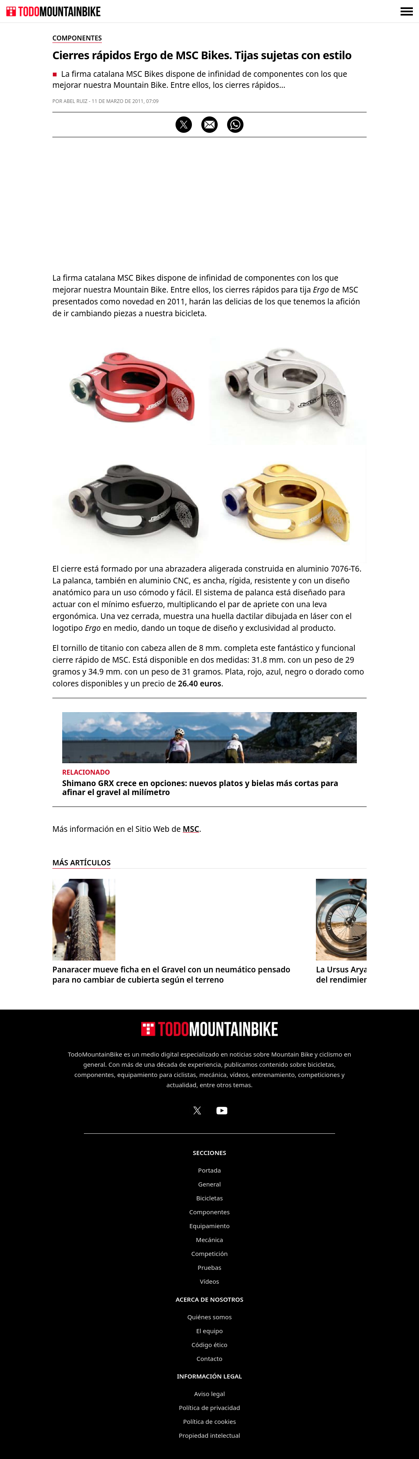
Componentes (209, 1212)
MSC (191, 829)
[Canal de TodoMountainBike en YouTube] (222, 1110)
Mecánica (209, 1240)
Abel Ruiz (75, 101)
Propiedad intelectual (209, 1435)
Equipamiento (209, 1226)
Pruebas (209, 1267)
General (209, 1184)
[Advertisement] (209, 202)
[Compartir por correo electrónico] (209, 124)
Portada (209, 1170)
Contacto (209, 1358)
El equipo (209, 1331)
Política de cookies (209, 1421)
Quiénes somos (209, 1317)
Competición (209, 1253)
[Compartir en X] (184, 124)
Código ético (209, 1345)
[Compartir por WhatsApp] (235, 124)
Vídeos (209, 1281)
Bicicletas (209, 1198)
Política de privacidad (209, 1407)
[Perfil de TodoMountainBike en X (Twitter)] (197, 1110)
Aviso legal (209, 1394)
